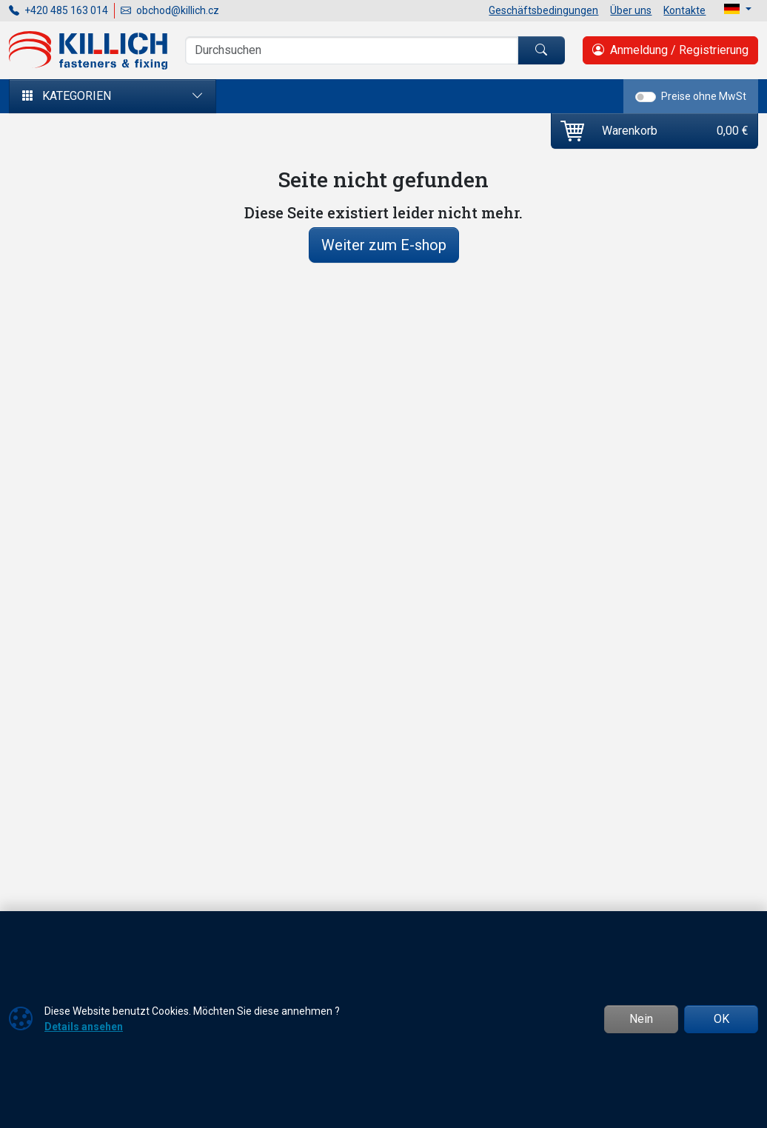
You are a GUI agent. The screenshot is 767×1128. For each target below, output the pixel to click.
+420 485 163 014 (58, 10)
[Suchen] (541, 50)
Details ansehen (83, 1027)
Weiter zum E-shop (383, 245)
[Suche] (351, 50)
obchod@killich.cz (170, 10)
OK (721, 1019)
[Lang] (737, 9)
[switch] (645, 97)
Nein (641, 1019)
